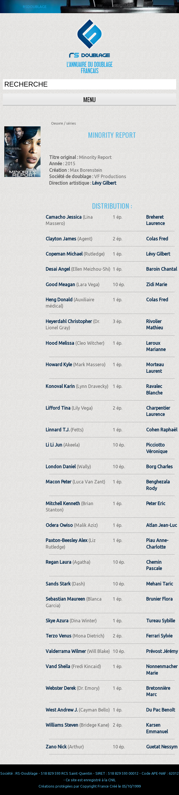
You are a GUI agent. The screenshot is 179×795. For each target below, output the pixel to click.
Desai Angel (58, 269)
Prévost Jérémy (162, 651)
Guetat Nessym (162, 746)
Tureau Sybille (160, 620)
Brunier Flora (159, 598)
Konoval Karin (60, 386)
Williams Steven (62, 725)
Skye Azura (57, 620)
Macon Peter (58, 481)
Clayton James (61, 238)
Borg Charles (159, 466)
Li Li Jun (54, 444)
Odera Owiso (59, 525)
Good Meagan (60, 284)
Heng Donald (59, 299)
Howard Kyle (59, 364)
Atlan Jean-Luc (161, 525)
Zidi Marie (156, 284)
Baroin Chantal (161, 269)
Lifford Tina (58, 408)
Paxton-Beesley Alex (66, 540)
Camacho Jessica (64, 217)
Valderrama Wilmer (66, 651)
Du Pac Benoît (160, 709)
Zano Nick (56, 746)
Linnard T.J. (57, 429)
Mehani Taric (159, 583)
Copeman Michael (64, 253)
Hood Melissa (60, 343)
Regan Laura (58, 562)
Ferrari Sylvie (159, 635)
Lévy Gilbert (104, 183)
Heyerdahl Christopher (69, 321)
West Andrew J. (62, 709)
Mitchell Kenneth (63, 503)
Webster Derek (61, 688)
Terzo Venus (58, 635)
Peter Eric (155, 503)
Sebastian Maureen (65, 598)
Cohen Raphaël (161, 429)
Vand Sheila (58, 666)
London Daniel (61, 466)
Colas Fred (157, 238)
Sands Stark (58, 583)
